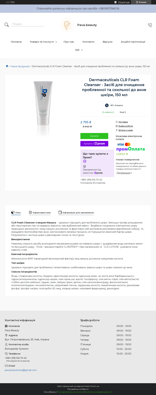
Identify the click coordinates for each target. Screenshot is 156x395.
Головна (16, 41)
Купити (94, 136)
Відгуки (108, 41)
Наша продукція (20, 66)
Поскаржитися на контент (70, 392)
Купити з (94, 143)
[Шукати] (6, 25)
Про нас (69, 41)
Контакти (88, 41)
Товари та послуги (42, 41)
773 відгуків (123, 2)
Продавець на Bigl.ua (78, 389)
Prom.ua (95, 386)
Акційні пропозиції (133, 41)
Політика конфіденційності (98, 392)
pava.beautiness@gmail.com (21, 370)
